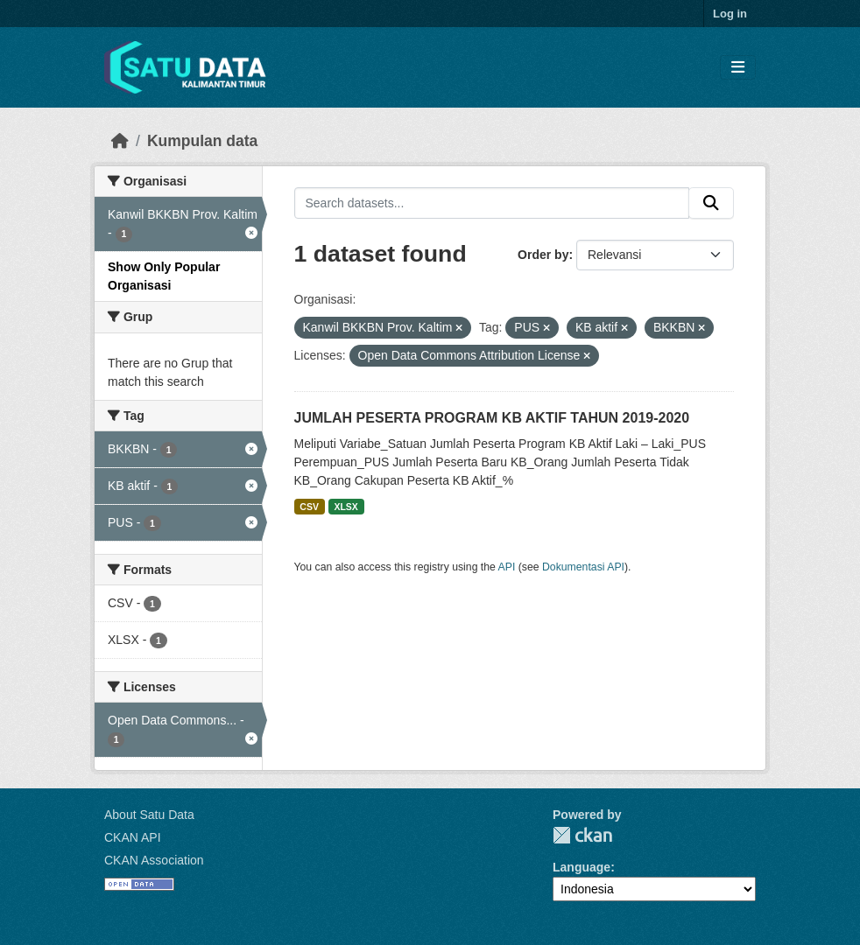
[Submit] (711, 203)
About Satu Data (149, 815)
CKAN (582, 835)
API (507, 567)
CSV (309, 506)
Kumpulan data (202, 141)
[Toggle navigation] (738, 67)
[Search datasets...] (492, 203)
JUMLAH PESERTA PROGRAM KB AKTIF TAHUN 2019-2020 (492, 417)
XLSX (345, 506)
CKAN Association (154, 860)
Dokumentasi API (583, 567)
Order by (543, 255)
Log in (730, 13)
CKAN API (132, 837)
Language (581, 867)
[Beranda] (120, 141)
